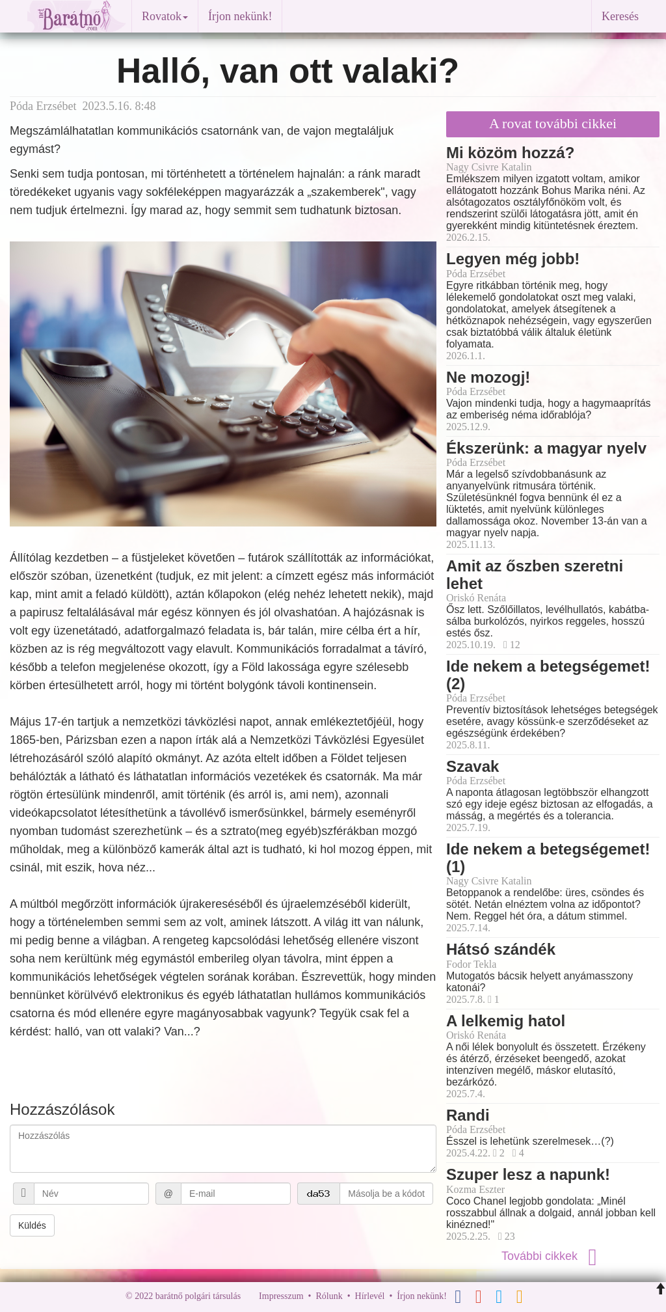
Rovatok (165, 16)
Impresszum (281, 1296)
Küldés (32, 1225)
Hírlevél (370, 1296)
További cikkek (552, 1256)
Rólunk (328, 1296)
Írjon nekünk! (240, 16)
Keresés (620, 16)
